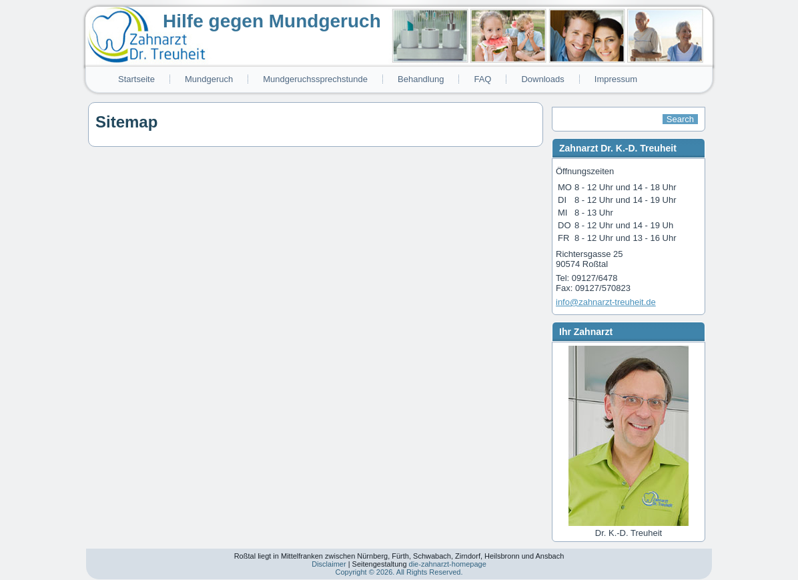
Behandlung (421, 79)
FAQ (482, 79)
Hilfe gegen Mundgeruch (272, 21)
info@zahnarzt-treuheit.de (606, 302)
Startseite (136, 79)
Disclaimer (329, 564)
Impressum (615, 79)
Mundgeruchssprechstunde (315, 79)
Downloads (542, 79)
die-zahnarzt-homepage (447, 564)
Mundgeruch (209, 79)
